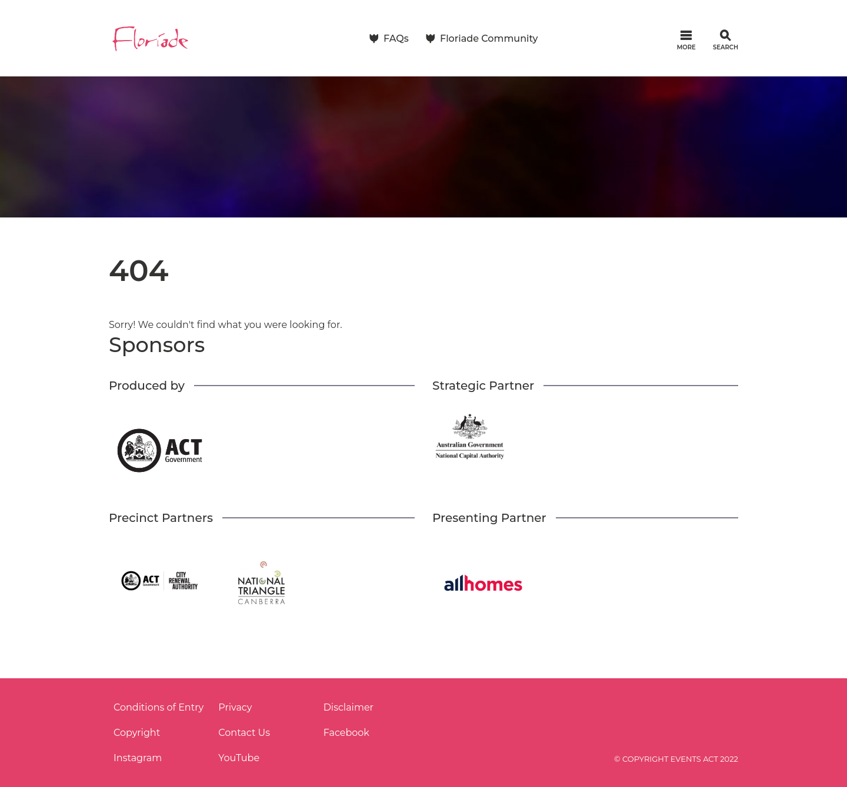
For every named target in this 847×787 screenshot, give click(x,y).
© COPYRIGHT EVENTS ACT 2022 (676, 758)
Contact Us (244, 732)
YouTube (238, 757)
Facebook (346, 732)
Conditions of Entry (159, 707)
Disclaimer (349, 707)
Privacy (235, 707)
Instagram (138, 757)
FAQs (396, 38)
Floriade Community (489, 38)
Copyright (137, 732)
